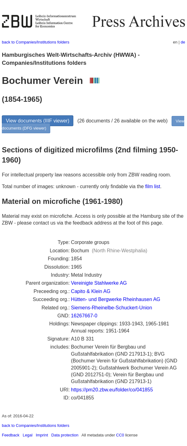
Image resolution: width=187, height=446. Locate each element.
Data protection (65, 435)
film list (152, 186)
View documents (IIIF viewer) (37, 120)
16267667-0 (84, 315)
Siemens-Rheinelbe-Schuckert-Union (111, 307)
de (183, 42)
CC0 (120, 435)
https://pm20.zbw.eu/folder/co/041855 (112, 389)
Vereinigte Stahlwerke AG (99, 283)
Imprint (42, 435)
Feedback (10, 435)
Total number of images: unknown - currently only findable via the (73, 186)
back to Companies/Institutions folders (35, 42)
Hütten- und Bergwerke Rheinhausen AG (115, 299)
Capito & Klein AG (90, 291)
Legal (28, 435)
